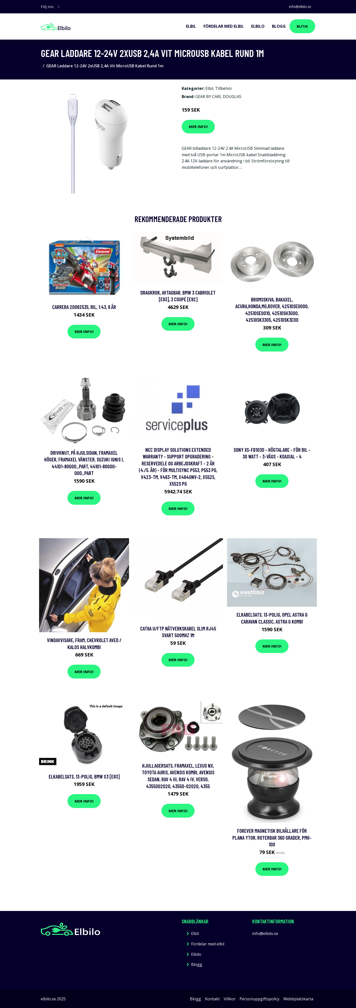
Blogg (279, 26)
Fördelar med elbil (223, 26)
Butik (302, 26)
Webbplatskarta (298, 999)
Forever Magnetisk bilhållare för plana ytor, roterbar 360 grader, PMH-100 (272, 837)
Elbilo (258, 26)
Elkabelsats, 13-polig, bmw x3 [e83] (84, 776)
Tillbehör (223, 88)
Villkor (230, 999)
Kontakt (212, 999)
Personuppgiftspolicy (259, 999)
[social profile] (58, 6)
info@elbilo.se (300, 6)
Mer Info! (198, 126)
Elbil (191, 26)
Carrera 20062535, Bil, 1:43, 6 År (84, 307)
